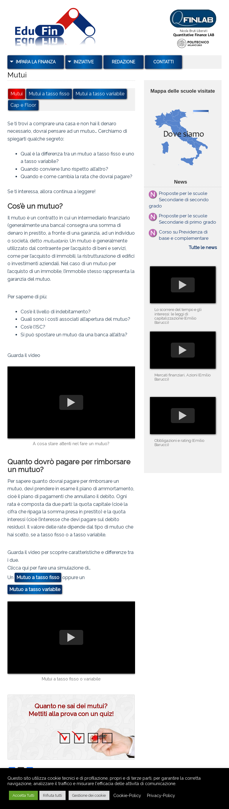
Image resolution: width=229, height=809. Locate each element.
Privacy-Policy (161, 795)
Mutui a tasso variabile (99, 94)
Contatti (163, 61)
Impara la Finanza (35, 61)
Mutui (16, 94)
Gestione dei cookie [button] (89, 795)
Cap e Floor (23, 105)
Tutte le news (203, 247)
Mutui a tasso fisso (49, 94)
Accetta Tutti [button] (23, 795)
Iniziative (84, 61)
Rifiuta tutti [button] (52, 795)
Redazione (123, 61)
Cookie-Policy (127, 795)
